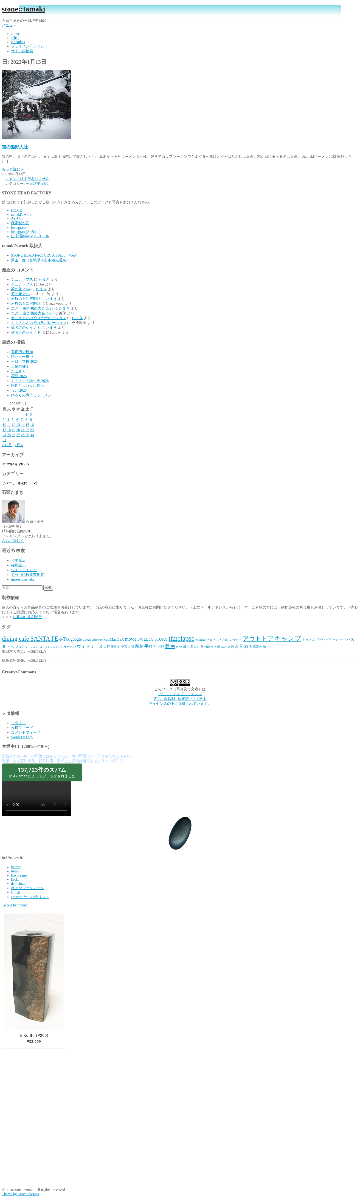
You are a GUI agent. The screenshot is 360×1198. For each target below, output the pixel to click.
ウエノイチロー (24, 570)
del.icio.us (18, 883)
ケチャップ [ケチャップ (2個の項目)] (339, 640)
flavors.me (19, 875)
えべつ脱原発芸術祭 (27, 575)
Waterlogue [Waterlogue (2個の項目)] (201, 640)
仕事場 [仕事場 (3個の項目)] (115, 646)
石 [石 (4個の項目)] (201, 646)
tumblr (16, 871)
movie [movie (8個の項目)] (131, 639)
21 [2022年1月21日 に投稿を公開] (23, 430)
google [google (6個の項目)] (76, 639)
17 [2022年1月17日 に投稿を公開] (4, 430)
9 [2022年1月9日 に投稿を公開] (31, 420)
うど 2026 (19, 390)
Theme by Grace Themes (20, 1194)
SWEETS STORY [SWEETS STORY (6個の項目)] (153, 639)
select (15, 38)
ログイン (18, 723)
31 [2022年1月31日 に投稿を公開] (4, 440)
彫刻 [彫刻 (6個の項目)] (139, 646)
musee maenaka (22, 579)
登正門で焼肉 (22, 352)
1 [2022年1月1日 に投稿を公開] (26, 415)
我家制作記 (20, 223)
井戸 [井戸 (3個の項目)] (107, 646)
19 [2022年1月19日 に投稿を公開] (13, 430)
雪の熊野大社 (15, 146)
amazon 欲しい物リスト (30, 897)
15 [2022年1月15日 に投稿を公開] (27, 425)
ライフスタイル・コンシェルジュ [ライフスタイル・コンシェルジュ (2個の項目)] (44, 647)
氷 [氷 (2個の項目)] (177, 647)
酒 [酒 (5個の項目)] (246, 646)
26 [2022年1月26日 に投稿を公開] (13, 435)
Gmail (15, 892)
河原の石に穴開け (25, 299)
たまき (44, 279)
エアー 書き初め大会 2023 (32, 308)
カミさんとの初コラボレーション (38, 318)
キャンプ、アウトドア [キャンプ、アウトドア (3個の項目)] (317, 639)
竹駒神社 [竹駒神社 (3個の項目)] (210, 646)
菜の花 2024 (20, 289)
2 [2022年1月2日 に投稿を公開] (31, 415)
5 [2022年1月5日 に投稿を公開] (13, 420)
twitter (16, 867)
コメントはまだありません (27, 179)
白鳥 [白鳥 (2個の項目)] (196, 647)
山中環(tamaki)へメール (30, 236)
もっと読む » (12, 169)
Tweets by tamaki (15, 905)
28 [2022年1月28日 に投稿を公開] (23, 435)
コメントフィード (25, 732)
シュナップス (22, 279)
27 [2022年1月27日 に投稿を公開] (18, 435)
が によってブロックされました (42, 772)
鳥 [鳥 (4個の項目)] (264, 646)
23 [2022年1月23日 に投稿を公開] (32, 430)
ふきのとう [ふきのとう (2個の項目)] (235, 640)
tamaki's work (21, 214)
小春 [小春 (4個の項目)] (124, 646)
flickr (15, 879)
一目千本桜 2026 (24, 361)
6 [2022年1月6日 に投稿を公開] (17, 420)
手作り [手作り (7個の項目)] (151, 646)
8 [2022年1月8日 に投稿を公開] (26, 420)
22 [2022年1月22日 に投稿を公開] (27, 430)
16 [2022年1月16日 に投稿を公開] (32, 425)
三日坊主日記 (37, 183)
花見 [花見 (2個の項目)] (223, 647)
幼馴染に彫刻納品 (27, 617)
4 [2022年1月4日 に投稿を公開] (8, 420)
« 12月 (7, 445)
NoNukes (18, 42)
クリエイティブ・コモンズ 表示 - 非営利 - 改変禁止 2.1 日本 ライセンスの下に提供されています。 (180, 699)
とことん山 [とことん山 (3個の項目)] (220, 639)
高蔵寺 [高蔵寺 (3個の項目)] (257, 646)
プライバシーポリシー (29, 46)
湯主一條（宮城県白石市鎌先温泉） (40, 260)
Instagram (18, 228)
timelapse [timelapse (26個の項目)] (181, 638)
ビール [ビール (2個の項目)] (10, 647)
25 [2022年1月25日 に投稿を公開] (9, 435)
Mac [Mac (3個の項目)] (106, 639)
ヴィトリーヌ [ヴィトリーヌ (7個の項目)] (90, 646)
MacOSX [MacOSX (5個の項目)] (117, 639)
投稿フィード (22, 728)
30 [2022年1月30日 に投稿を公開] (32, 435)
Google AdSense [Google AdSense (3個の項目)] (93, 639)
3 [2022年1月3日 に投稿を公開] (3, 420)
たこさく (18, 371)
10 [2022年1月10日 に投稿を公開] (4, 425)
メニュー (9, 25)
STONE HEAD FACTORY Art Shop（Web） (45, 255)
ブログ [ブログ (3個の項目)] (19, 646)
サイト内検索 (22, 51)
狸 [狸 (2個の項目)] (180, 647)
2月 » (19, 445)
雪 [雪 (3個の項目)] (250, 646)
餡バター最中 (22, 357)
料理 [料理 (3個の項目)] (161, 646)
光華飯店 (18, 560)
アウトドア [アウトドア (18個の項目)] (258, 638)
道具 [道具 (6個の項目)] (239, 646)
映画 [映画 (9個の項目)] (170, 646)
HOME (16, 210)
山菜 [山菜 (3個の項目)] (131, 646)
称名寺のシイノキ (25, 327)
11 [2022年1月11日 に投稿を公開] (9, 425)
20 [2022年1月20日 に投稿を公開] (18, 430)
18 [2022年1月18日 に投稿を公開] (9, 430)
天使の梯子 (20, 366)
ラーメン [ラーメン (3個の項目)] (70, 646)
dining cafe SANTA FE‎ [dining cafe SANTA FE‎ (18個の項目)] (30, 638)
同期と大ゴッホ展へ (27, 385)
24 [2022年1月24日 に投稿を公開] (4, 435)
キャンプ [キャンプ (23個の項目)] (288, 638)
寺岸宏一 (18, 565)
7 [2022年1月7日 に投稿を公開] (22, 420)
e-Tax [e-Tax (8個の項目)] (64, 639)
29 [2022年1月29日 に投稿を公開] (27, 435)
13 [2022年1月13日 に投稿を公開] (18, 425)
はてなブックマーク (27, 888)
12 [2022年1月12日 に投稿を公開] (13, 425)
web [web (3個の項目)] (209, 639)
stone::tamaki (23, 9)
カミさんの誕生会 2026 (30, 381)
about (15, 34)
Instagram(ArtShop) (26, 232)
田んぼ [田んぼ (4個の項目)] (188, 646)
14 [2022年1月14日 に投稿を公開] (23, 425)
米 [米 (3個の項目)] (218, 646)
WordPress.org (22, 737)
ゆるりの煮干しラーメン (31, 395)
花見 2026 (19, 376)
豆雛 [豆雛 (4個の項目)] (230, 646)
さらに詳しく (13, 541)
